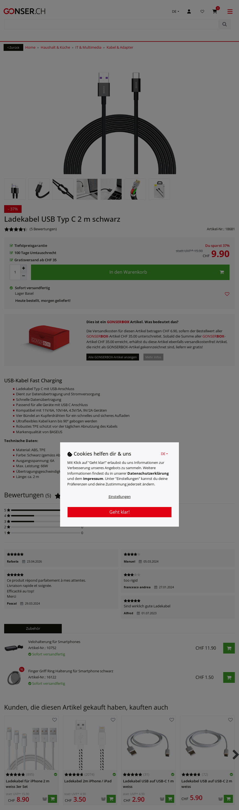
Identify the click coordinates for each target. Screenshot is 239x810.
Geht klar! (119, 512)
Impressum (93, 478)
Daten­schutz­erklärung (148, 473)
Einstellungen (120, 496)
